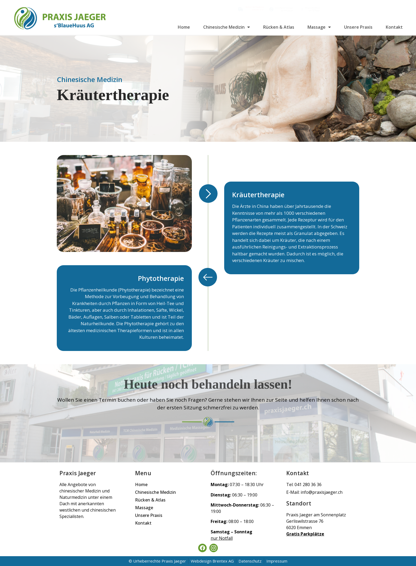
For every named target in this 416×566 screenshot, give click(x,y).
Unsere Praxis (358, 27)
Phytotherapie (161, 278)
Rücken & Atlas (278, 27)
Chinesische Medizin (226, 27)
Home (184, 27)
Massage (319, 27)
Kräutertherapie (258, 194)
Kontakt (394, 27)
